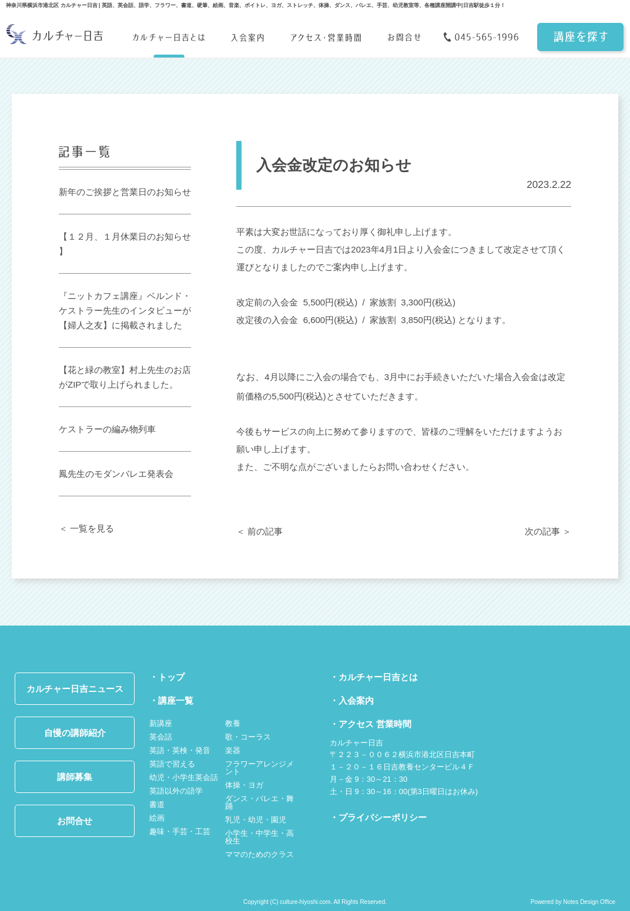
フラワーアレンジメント (259, 767)
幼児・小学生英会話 (183, 777)
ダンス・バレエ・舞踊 (259, 802)
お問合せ (74, 821)
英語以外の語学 (176, 791)
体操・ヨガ (244, 785)
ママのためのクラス (259, 854)
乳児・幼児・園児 (255, 819)
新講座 (160, 723)
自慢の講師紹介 (75, 733)
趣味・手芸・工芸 (179, 831)
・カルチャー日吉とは (374, 677)
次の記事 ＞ (548, 531)
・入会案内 (352, 700)
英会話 (160, 737)
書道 (157, 804)
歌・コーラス (248, 737)
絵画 (157, 818)
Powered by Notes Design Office (573, 902)
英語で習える (172, 764)
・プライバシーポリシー (378, 817)
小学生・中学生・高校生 (259, 837)
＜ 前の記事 (259, 531)
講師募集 (74, 777)
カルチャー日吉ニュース (74, 689)
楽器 (232, 750)
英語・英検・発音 (179, 750)
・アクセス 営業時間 (370, 724)
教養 (232, 723)
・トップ (167, 677)
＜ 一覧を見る (86, 528)
